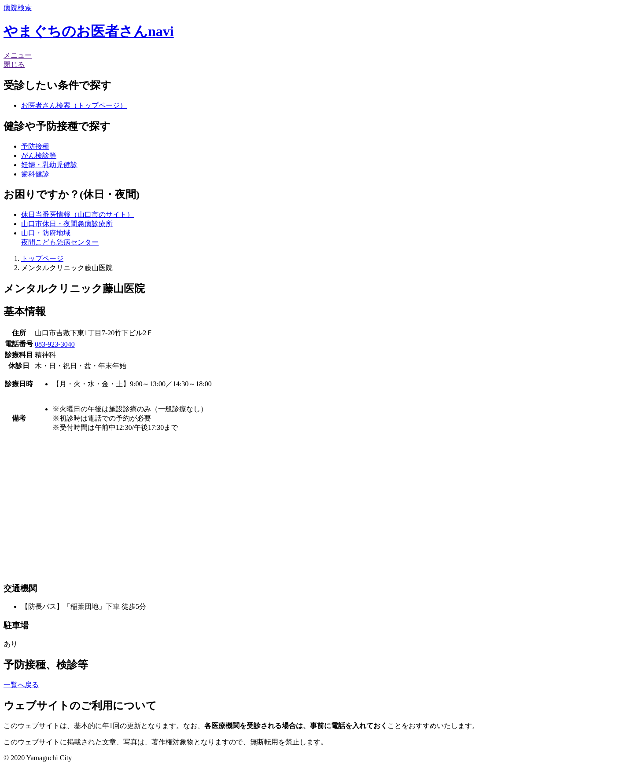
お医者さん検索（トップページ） (74, 105)
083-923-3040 (55, 344)
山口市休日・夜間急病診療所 (67, 223)
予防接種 (35, 146)
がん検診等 (38, 155)
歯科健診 (35, 174)
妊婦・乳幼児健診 (49, 164)
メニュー (18, 55)
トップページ (42, 258)
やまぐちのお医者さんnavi (89, 31)
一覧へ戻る (21, 684)
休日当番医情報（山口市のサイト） (77, 214)
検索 (18, 7)
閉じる (14, 64)
